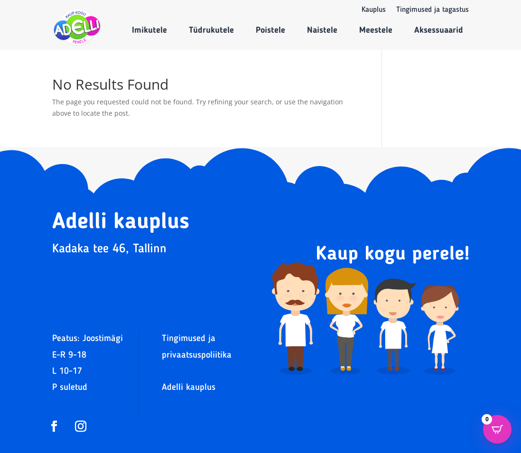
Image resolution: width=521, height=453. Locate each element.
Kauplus (374, 10)
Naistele (322, 30)
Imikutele (149, 30)
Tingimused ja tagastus (432, 10)
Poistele (270, 30)
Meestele (375, 30)
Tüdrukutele (211, 30)
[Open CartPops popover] (497, 429)
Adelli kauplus (188, 387)
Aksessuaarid (438, 30)
